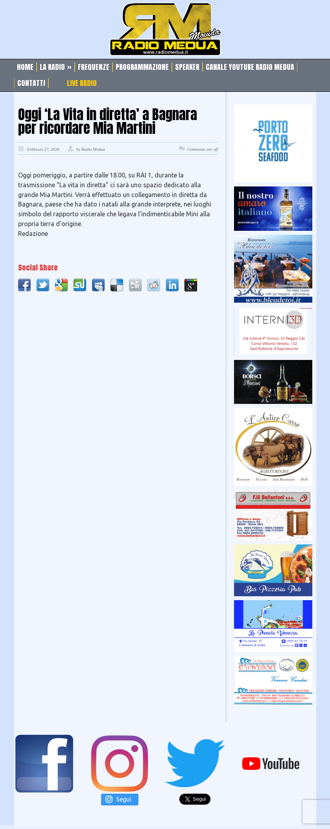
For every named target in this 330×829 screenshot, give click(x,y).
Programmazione (142, 67)
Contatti (31, 83)
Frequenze (93, 67)
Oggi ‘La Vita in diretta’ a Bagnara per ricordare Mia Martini (107, 121)
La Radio (56, 67)
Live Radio (82, 83)
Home (25, 67)
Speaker (187, 67)
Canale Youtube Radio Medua (250, 67)
